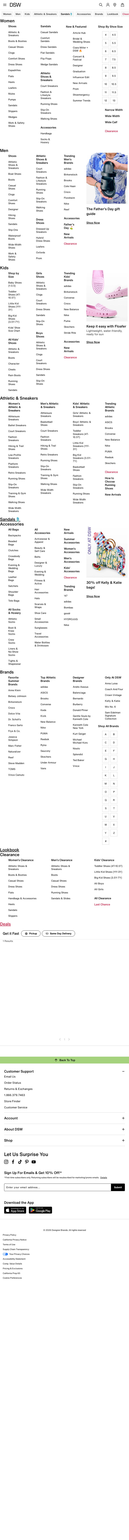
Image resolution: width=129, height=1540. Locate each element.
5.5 (114, 43)
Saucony (45, 751)
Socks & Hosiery (45, 140)
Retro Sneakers (17, 472)
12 (105, 100)
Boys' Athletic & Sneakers (82, 423)
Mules (11, 93)
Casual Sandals (49, 32)
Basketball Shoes (47, 423)
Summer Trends (81, 100)
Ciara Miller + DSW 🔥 (80, 49)
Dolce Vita (14, 713)
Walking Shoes (49, 118)
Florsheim (69, 198)
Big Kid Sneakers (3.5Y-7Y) (82, 458)
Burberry (78, 704)
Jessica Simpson (13, 738)
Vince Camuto (16, 775)
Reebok (109, 457)
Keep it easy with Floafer (106, 326)
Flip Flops (46, 58)
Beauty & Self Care (40, 549)
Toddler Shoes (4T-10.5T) (14, 294)
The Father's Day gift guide (103, 211)
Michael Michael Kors (80, 741)
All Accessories (42, 531)
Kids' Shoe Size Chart (14, 329)
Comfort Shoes (16, 58)
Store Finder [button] (12, 1101)
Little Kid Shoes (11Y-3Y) (14, 306)
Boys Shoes (40, 334)
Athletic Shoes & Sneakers (46, 76)
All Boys (99, 883)
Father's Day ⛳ (69, 226)
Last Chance (102, 904)
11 (106, 92)
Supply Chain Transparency (16, 1249)
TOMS (11, 769)
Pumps (12, 99)
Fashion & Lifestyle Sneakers (46, 95)
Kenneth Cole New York (80, 726)
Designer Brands (78, 679)
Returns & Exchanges (18, 1089)
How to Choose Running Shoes (110, 483)
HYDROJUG (71, 619)
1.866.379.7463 (14, 1095)
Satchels (13, 586)
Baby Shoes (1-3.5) (15, 284)
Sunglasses (41, 627)
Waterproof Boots (14, 237)
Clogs (11, 52)
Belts (37, 557)
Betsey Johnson (17, 696)
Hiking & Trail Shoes (16, 447)
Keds (43, 710)
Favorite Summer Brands (13, 680)
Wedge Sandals (49, 64)
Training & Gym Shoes (17, 494)
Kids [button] (27, 14)
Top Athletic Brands (48, 679)
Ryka (43, 745)
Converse (69, 297)
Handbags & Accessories (22, 898)
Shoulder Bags (13, 593)
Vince (76, 766)
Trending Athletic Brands (110, 406)
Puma (67, 321)
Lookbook (112, 14)
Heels (11, 82)
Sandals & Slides (60, 898)
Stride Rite (70, 333)
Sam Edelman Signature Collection (112, 715)
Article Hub (79, 33)
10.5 (113, 84)
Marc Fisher (14, 745)
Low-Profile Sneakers (14, 456)
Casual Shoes (16, 47)
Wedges (12, 117)
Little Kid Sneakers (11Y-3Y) (81, 446)
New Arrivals (80, 83)
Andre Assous (80, 687)
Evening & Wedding (40, 573)
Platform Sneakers (13, 465)
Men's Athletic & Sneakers (50, 405)
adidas (67, 168)
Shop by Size (13, 275)
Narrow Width (114, 110)
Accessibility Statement (14, 1258)
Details (103, 1177)
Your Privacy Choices (16, 1254)
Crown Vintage (113, 695)
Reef (66, 209)
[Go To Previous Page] (60, 1039)
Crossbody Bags (14, 557)
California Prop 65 (11, 1273)
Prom (76, 89)
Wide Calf (111, 122)
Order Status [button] (12, 1083)
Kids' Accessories (72, 569)
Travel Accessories (41, 635)
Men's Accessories (72, 560)
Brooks (68, 180)
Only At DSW (113, 677)
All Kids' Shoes (13, 341)
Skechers (69, 327)
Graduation (79, 71)
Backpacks (14, 535)
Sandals (12, 105)
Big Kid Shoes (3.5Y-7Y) (13, 319)
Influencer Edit (81, 77)
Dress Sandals (49, 47)
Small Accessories (41, 620)
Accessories (72, 218)
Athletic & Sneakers (14, 33)
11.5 (114, 92)
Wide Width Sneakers (14, 509)
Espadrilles (14, 70)
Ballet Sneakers (17, 425)
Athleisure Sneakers (14, 418)
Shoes (12, 26)
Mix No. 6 (110, 706)
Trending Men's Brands (69, 159)
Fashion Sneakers (13, 438)
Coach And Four (114, 689)
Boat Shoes (14, 174)
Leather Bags (12, 578)
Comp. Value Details (12, 1263)
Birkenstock (70, 174)
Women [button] (7, 14)
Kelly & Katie (112, 701)
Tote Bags (13, 600)
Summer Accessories (72, 541)
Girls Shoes (40, 275)
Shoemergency (81, 94)
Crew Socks (11, 641)
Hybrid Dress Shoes (43, 239)
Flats (11, 76)
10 (105, 84)
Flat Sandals (47, 52)
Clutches (13, 550)
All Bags (13, 529)
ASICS (108, 422)
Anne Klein (14, 690)
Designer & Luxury (41, 564)
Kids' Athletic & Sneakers (81, 405)
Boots (11, 179)
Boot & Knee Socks (12, 631)
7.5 (114, 59)
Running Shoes (49, 104)
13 (114, 100)
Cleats (11, 369)
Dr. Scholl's (14, 719)
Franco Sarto (15, 725)
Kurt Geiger (79, 733)
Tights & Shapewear (14, 662)
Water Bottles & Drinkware (42, 644)
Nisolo (76, 748)
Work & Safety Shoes (16, 124)
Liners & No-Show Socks (13, 652)
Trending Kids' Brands (69, 276)
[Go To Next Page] (69, 1039)
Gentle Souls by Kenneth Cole (82, 717)
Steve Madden (16, 763)
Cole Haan (70, 186)
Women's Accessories (72, 550)
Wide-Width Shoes (14, 246)
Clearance (111, 131)
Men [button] (18, 14)
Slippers (12, 111)
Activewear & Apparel (42, 540)
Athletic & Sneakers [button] (45, 14)
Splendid (78, 754)
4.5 (114, 34)
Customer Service (15, 1107)
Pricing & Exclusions (13, 1268)
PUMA (108, 451)
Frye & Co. (14, 731)
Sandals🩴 (67, 14)
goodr (67, 613)
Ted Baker (78, 760)
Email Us (9, 1076)
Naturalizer (14, 751)
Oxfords (40, 252)
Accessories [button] (84, 14)
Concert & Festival (78, 58)
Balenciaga (79, 692)
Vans (43, 768)
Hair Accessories (41, 590)
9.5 (114, 76)
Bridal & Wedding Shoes (81, 40)
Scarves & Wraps (40, 605)
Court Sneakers (49, 86)
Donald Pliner (80, 710)
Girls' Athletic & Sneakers (82, 414)
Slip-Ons (13, 230)
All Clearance (102, 898)
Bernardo (78, 698)
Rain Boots (14, 375)
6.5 (114, 51)
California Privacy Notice (14, 1239)
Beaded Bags (12, 542)
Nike (66, 203)
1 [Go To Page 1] (64, 1039)
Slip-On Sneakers (46, 111)
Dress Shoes (15, 64)
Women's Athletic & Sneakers (14, 406)
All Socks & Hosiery (14, 611)
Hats (37, 598)
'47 (66, 595)
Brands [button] (99, 14)
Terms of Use (9, 1244)
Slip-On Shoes (40, 322)
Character (13, 363)
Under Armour (48, 762)
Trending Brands (69, 588)
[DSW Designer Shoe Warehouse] (15, 4)
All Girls (98, 889)
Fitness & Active (40, 582)
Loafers (12, 88)
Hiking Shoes (11, 216)
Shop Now (93, 223)
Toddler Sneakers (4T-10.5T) (80, 434)
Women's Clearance (20, 860)
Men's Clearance (61, 860)
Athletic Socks (12, 620)
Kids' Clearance (104, 860)
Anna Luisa (111, 683)
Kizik (43, 716)
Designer (78, 65)
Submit (118, 1187)
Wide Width (112, 116)
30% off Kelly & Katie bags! (104, 585)
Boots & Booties (17, 41)
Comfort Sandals (45, 39)
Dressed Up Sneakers (42, 230)
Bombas (68, 607)
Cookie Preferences (12, 1277)
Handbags (46, 133)
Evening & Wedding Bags (14, 568)
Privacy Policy (9, 1234)
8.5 (114, 67)
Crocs (67, 192)
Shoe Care (40, 613)
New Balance (71, 309)
